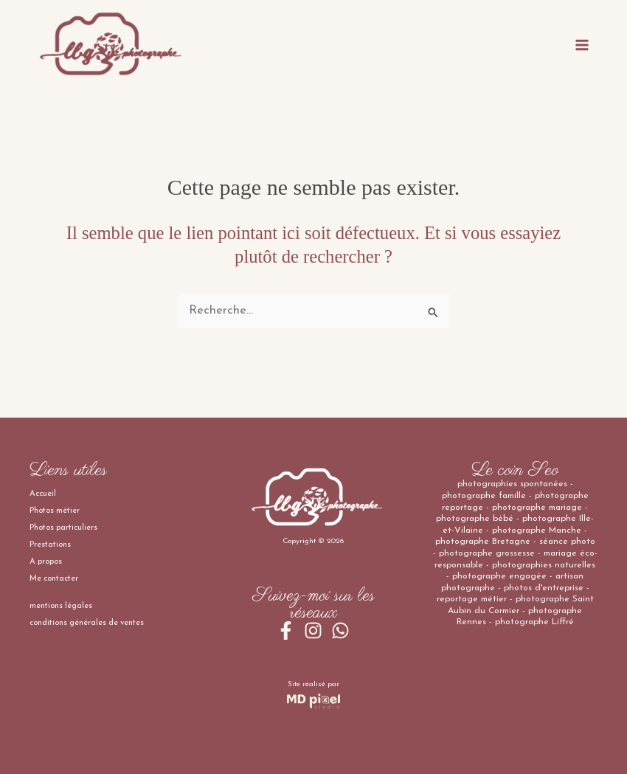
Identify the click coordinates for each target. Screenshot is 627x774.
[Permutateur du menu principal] (581, 45)
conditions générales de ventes (87, 623)
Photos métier (55, 511)
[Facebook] (286, 630)
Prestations (50, 545)
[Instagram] (313, 630)
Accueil (43, 494)
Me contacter (54, 579)
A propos (46, 562)
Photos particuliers (63, 528)
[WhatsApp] (340, 630)
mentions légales (61, 606)
